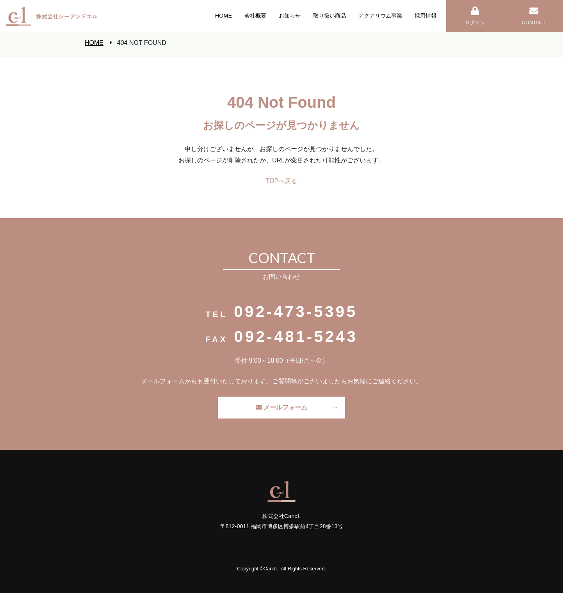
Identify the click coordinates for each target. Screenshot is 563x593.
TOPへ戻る (282, 181)
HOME (94, 42)
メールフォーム (281, 407)
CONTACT (534, 16)
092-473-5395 (295, 311)
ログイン (475, 16)
